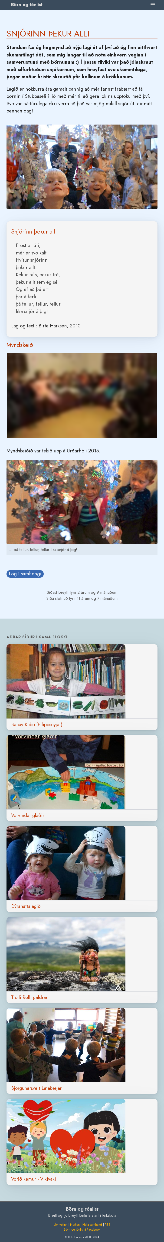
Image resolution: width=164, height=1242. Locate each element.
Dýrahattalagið (26, 906)
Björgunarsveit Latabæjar (36, 1088)
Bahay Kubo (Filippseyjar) (36, 724)
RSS (107, 1224)
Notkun (75, 1224)
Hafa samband (92, 1224)
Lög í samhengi (25, 573)
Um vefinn (60, 1224)
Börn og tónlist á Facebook (82, 1229)
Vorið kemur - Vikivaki (33, 1179)
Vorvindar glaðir (27, 815)
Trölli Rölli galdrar (29, 997)
